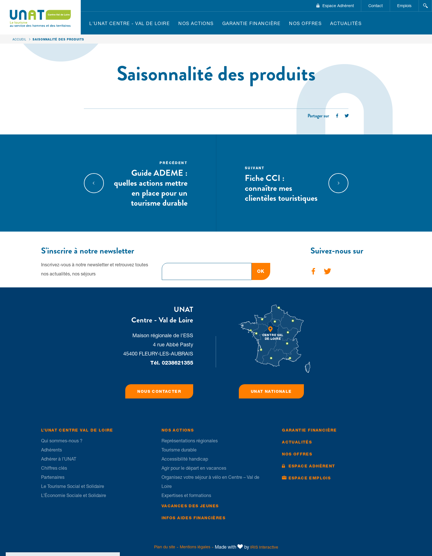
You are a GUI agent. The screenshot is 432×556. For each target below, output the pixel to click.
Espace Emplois (309, 478)
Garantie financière (251, 23)
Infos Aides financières (193, 518)
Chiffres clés (54, 468)
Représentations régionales (190, 440)
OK (261, 271)
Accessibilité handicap (185, 458)
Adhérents (51, 449)
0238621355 (177, 363)
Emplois (404, 5)
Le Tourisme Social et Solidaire (72, 486)
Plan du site (164, 547)
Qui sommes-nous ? (61, 440)
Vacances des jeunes (190, 506)
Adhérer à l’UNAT (58, 458)
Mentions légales (195, 547)
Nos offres (305, 23)
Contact (375, 5)
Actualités (346, 23)
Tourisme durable (179, 449)
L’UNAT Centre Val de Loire (77, 430)
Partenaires (52, 477)
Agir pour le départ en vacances (194, 468)
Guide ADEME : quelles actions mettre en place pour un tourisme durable (151, 183)
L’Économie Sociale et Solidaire (73, 495)
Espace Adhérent (338, 5)
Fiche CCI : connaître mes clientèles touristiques (281, 183)
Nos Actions (196, 23)
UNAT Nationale (271, 391)
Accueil (20, 39)
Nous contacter (159, 391)
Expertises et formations (186, 495)
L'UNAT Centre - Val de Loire (129, 23)
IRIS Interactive (264, 547)
